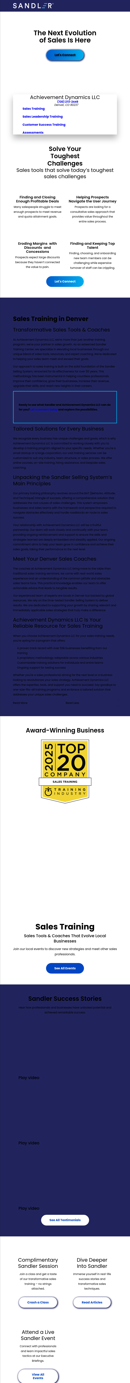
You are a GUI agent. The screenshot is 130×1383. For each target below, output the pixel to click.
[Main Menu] (114, 6)
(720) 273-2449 (67, 101)
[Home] (33, 6)
